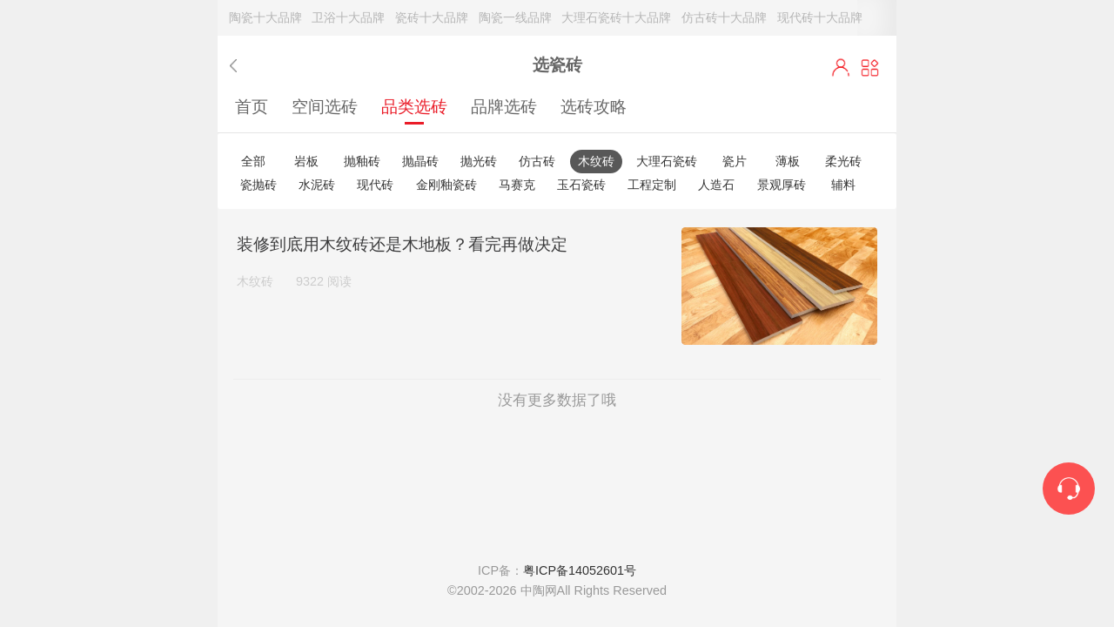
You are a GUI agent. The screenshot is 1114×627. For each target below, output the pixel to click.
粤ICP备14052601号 (579, 570)
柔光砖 (843, 161)
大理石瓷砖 (666, 161)
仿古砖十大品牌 (724, 17)
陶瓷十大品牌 (265, 17)
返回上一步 (237, 66)
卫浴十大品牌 (348, 17)
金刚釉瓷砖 (446, 185)
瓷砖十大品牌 (431, 17)
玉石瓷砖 (581, 185)
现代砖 (375, 185)
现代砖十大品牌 (819, 17)
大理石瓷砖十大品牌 (616, 17)
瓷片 (734, 161)
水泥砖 (317, 185)
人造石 (716, 185)
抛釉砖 (362, 161)
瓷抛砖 (258, 185)
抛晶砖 (420, 161)
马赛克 (517, 185)
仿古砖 (537, 161)
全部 (253, 161)
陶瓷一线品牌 (515, 17)
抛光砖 (478, 161)
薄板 (787, 161)
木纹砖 (596, 161)
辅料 (843, 185)
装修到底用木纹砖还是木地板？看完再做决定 (402, 243)
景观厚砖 (781, 185)
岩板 (306, 161)
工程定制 (651, 185)
